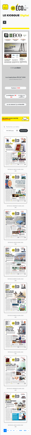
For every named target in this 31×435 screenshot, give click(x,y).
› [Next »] (28, 430)
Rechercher (23, 130)
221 (25, 430)
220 (20, 430)
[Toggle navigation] (4, 22)
